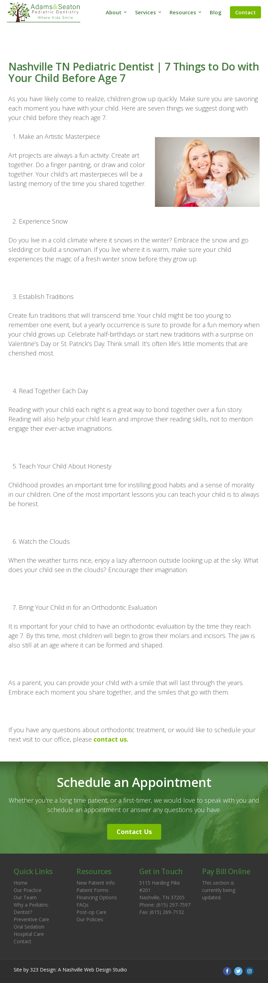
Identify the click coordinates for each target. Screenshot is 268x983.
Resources (183, 12)
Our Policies (89, 919)
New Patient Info (95, 882)
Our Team (25, 897)
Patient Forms (92, 890)
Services (145, 12)
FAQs (82, 904)
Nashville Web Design (86, 969)
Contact (245, 12)
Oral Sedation (29, 926)
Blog (216, 12)
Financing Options (96, 897)
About (113, 12)
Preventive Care (31, 919)
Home (21, 882)
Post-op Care (91, 912)
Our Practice (28, 890)
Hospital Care (29, 934)
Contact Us (134, 831)
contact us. (111, 739)
